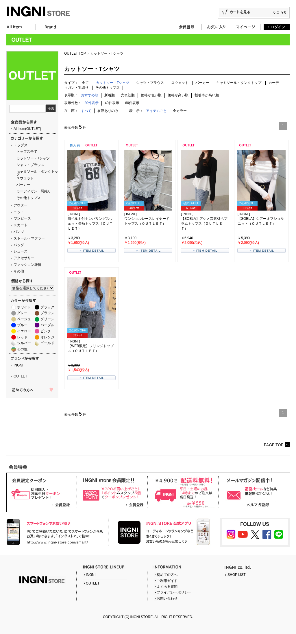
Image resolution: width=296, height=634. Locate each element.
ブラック (47, 307)
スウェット (25, 178)
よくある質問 (167, 587)
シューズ (20, 251)
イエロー (24, 331)
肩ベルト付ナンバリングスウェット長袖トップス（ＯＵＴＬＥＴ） (90, 224)
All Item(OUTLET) (27, 129)
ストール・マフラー (29, 238)
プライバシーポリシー (174, 592)
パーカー (23, 185)
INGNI (18, 365)
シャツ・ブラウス (30, 165)
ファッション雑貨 (27, 265)
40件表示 (112, 103)
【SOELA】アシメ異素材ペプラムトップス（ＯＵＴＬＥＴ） (204, 224)
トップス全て (26, 152)
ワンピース (22, 218)
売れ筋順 (128, 95)
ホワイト (24, 307)
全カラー (180, 111)
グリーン (47, 319)
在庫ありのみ (107, 111)
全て (85, 83)
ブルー (22, 325)
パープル (47, 325)
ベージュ (24, 319)
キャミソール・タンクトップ (37, 172)
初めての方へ (167, 575)
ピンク (45, 331)
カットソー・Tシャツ (33, 158)
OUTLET (20, 376)
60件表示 (132, 103)
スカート (20, 225)
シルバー (24, 343)
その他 (19, 271)
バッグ (19, 245)
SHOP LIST (236, 575)
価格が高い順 (178, 95)
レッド (22, 337)
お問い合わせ (167, 598)
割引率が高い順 (207, 95)
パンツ (19, 232)
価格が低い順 (151, 95)
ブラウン (47, 313)
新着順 (109, 95)
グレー (22, 313)
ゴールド (47, 343)
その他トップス (28, 198)
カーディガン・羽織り (33, 191)
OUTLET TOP (75, 53)
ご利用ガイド (167, 581)
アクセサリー (24, 258)
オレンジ (47, 337)
